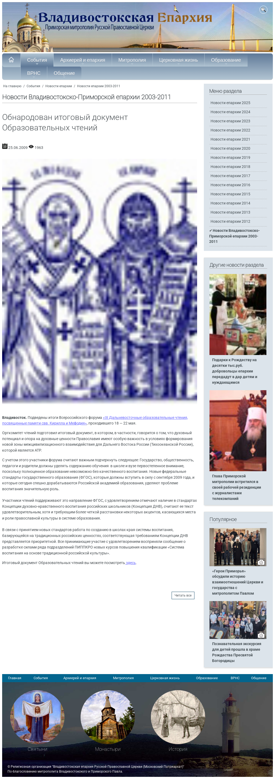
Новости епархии (58, 86)
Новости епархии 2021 (230, 139)
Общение (64, 74)
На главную (12, 86)
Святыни (37, 749)
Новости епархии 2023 (230, 121)
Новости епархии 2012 (230, 221)
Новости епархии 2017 (230, 176)
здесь (130, 563)
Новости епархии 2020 (230, 148)
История (178, 749)
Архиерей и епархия (82, 61)
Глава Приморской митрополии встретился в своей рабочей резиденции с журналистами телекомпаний (236, 487)
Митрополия (132, 61)
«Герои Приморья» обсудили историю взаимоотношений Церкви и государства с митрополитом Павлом (237, 582)
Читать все (183, 595)
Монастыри (108, 749)
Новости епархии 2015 (230, 194)
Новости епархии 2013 (230, 212)
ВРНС (34, 74)
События (37, 61)
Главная (14, 678)
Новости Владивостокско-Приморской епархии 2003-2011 (234, 236)
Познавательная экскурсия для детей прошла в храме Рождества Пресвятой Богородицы (236, 652)
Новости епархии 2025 (230, 103)
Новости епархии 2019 (230, 157)
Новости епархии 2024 (230, 112)
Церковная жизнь (178, 61)
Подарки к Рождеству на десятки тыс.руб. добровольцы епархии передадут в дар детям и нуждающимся (234, 371)
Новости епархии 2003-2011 (98, 86)
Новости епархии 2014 (230, 203)
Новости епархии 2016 (230, 185)
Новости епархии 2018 (230, 166)
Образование (226, 61)
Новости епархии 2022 (230, 130)
